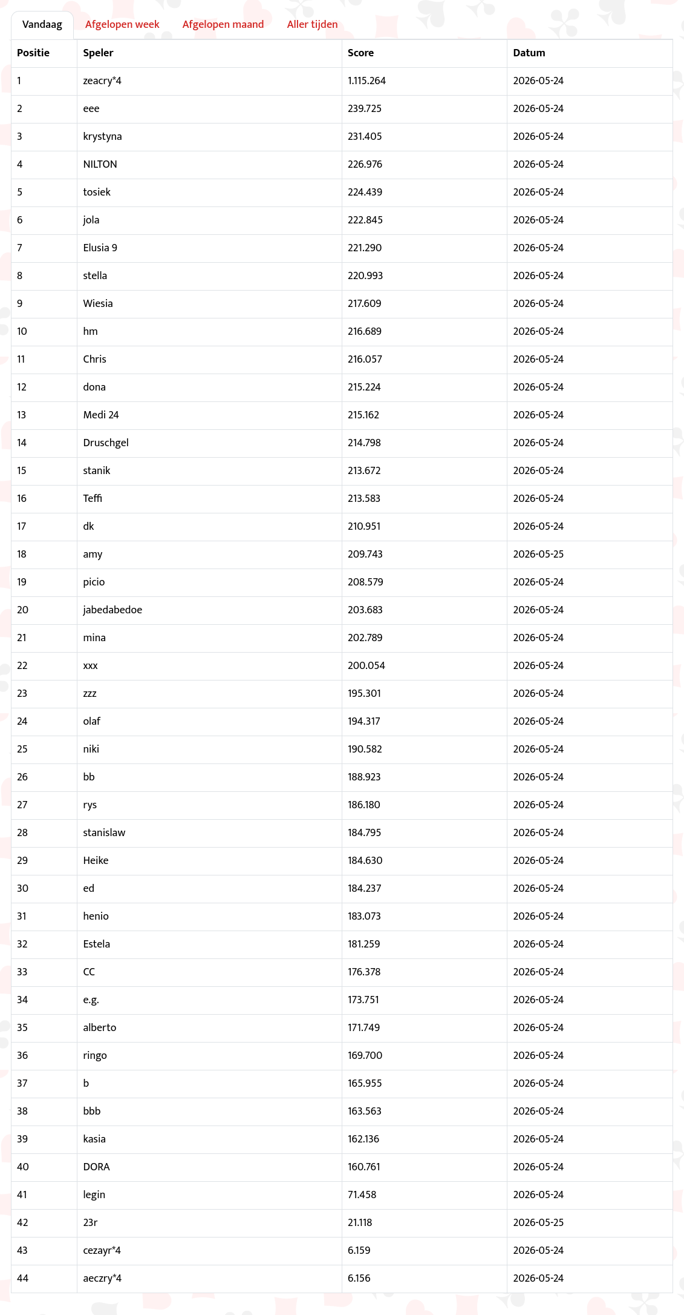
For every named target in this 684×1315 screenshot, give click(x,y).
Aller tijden (312, 25)
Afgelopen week (122, 25)
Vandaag (42, 25)
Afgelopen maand (223, 25)
